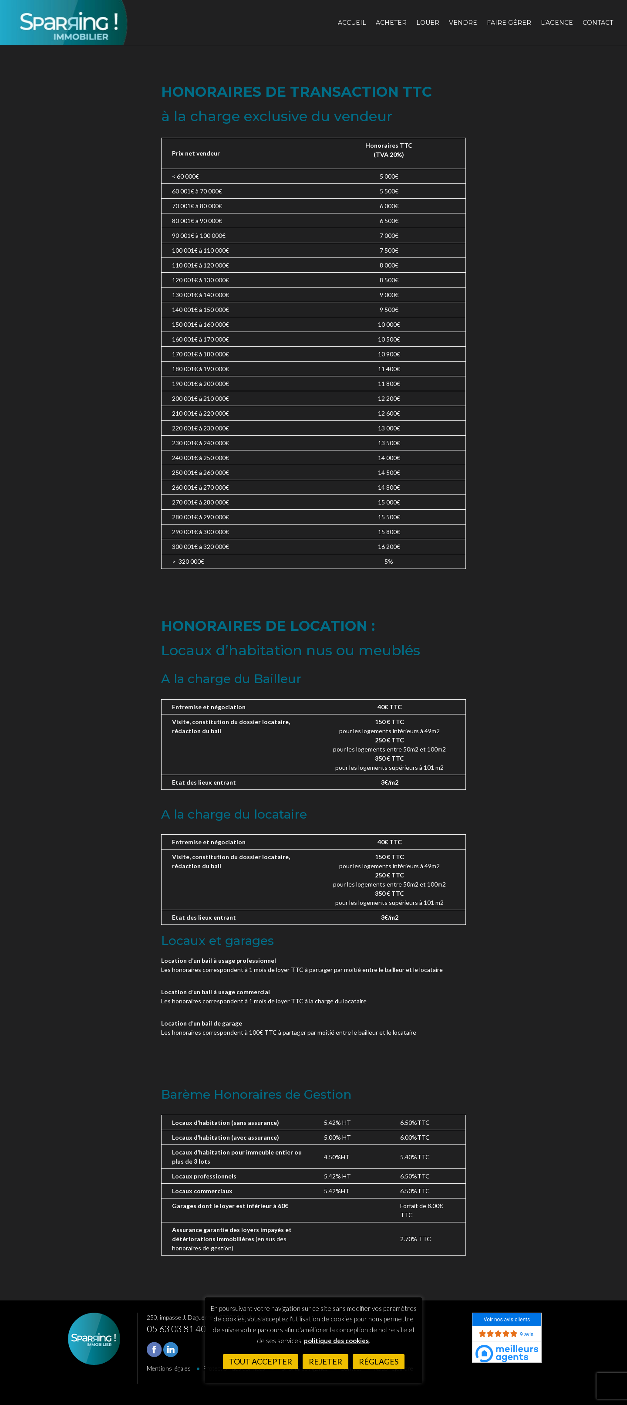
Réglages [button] (378, 1361)
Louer (427, 23)
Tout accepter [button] (260, 1361)
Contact (598, 23)
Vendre (463, 23)
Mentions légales (169, 1368)
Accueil (352, 23)
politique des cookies (336, 1340)
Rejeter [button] (325, 1361)
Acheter (391, 23)
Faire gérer (509, 23)
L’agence (557, 23)
